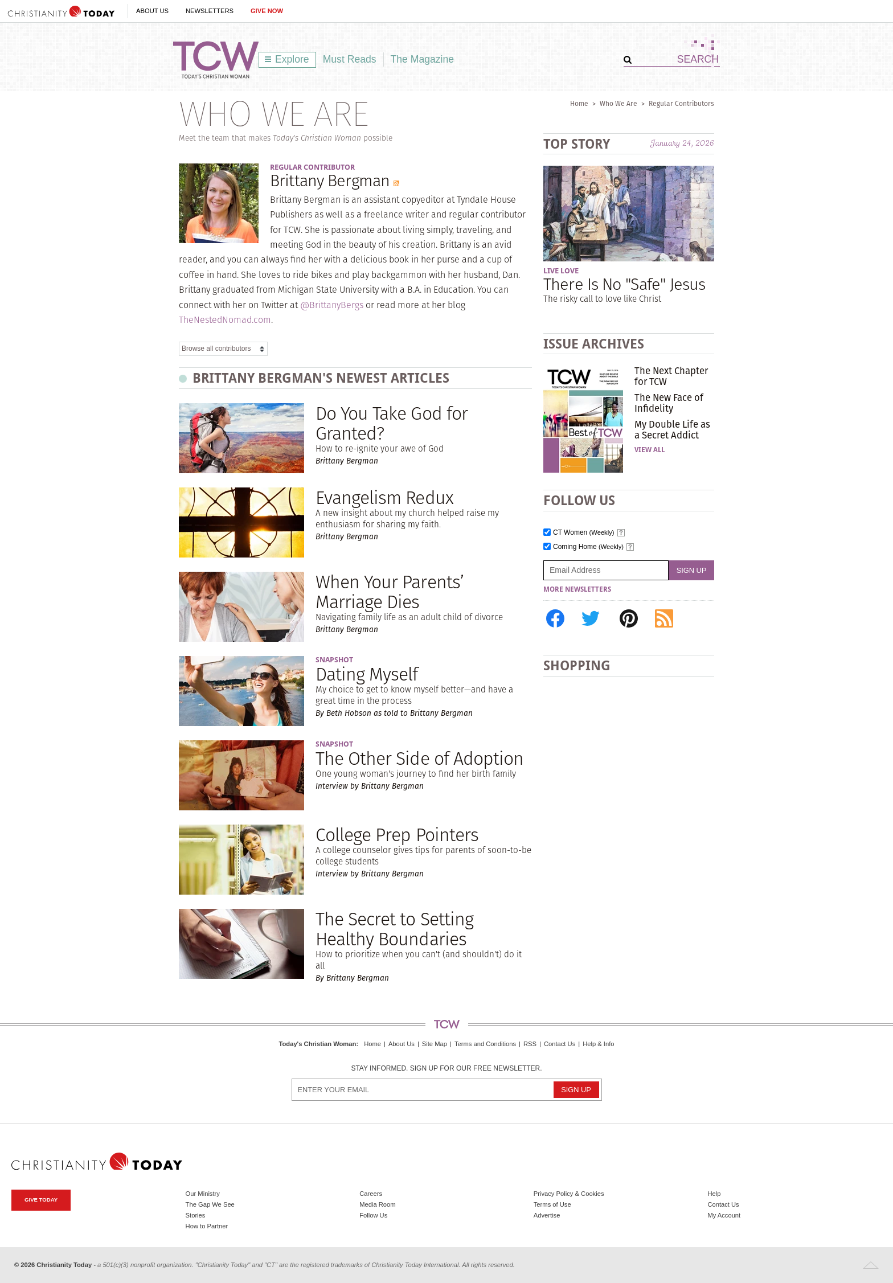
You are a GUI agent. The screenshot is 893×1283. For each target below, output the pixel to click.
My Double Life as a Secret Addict (672, 429)
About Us (152, 10)
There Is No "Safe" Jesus (624, 284)
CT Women (584, 532)
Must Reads (349, 59)
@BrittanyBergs (331, 304)
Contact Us (559, 1043)
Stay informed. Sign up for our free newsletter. (446, 1068)
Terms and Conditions (485, 1043)
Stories (196, 1215)
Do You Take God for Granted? (392, 423)
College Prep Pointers (397, 834)
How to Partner (207, 1226)
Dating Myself (367, 674)
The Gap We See (210, 1204)
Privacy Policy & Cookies (569, 1193)
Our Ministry (203, 1193)
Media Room (377, 1204)
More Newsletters (577, 589)
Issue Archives (593, 343)
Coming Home (588, 547)
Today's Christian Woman (317, 1043)
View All (649, 450)
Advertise (547, 1215)
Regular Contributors (681, 103)
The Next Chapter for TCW (671, 376)
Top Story (576, 143)
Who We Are (618, 103)
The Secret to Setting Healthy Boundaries (394, 929)
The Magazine (422, 59)
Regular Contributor (312, 167)
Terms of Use (552, 1204)
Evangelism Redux (384, 497)
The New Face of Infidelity (668, 403)
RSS (529, 1043)
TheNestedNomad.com (225, 319)
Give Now (267, 10)
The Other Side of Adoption (419, 758)
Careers (370, 1193)
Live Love (561, 271)
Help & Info (598, 1043)
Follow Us (373, 1215)
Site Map (434, 1043)
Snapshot (334, 659)
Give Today (41, 1199)
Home (579, 103)
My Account (723, 1215)
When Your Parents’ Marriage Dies (390, 591)
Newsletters (210, 10)
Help (713, 1193)
